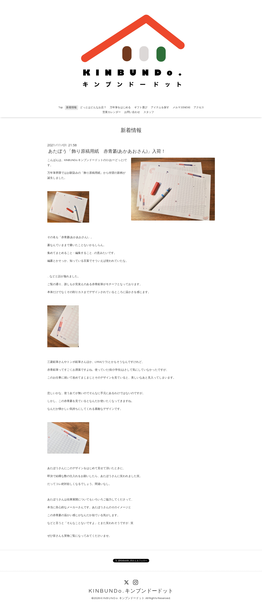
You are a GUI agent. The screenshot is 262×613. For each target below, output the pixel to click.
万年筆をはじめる (120, 107)
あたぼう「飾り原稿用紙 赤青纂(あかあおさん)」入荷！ (107, 151)
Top (60, 107)
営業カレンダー (111, 112)
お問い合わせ (132, 112)
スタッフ (148, 112)
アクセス (199, 107)
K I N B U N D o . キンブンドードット (131, 591)
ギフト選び (140, 107)
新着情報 (71, 107)
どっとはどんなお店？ (93, 107)
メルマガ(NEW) (181, 107)
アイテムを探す (160, 107)
